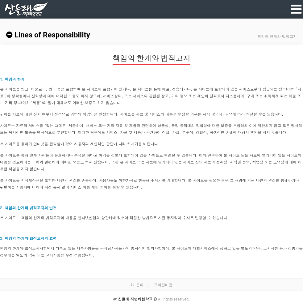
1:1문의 (137, 284)
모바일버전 (163, 284)
